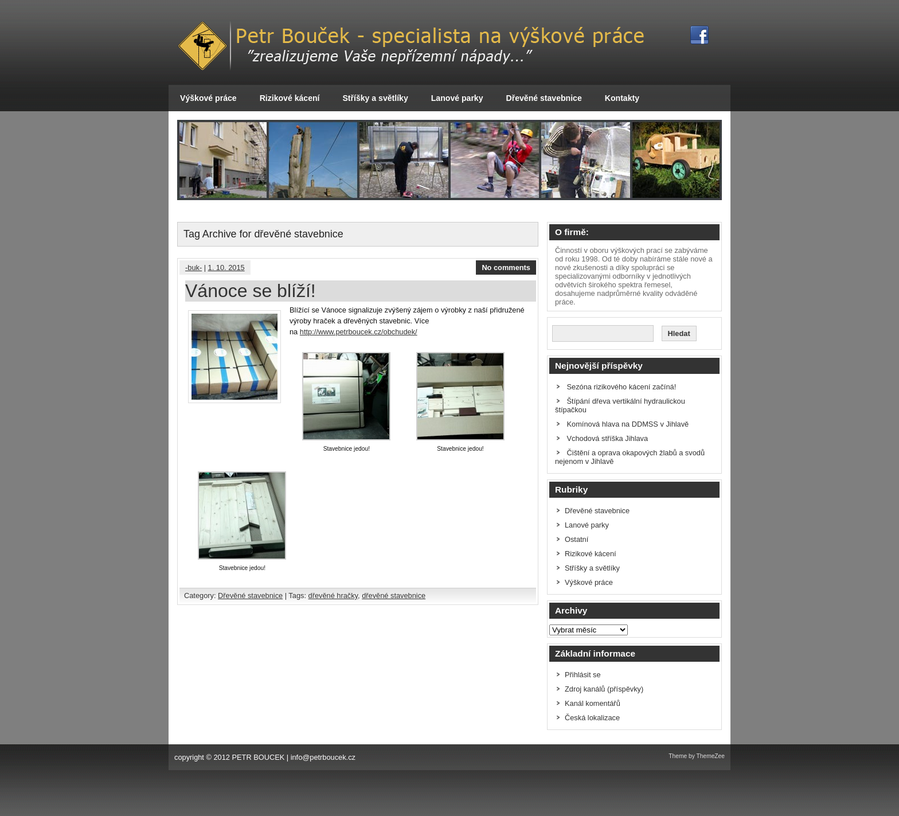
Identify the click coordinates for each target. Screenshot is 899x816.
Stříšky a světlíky (375, 98)
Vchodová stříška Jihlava (607, 438)
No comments (506, 267)
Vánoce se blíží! (250, 290)
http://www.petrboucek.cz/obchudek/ (358, 331)
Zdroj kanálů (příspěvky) (604, 689)
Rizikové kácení (290, 98)
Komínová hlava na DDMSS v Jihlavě (628, 424)
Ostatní (576, 539)
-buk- (193, 267)
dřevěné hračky (333, 595)
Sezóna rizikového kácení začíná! (622, 386)
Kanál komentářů (592, 703)
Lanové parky (457, 98)
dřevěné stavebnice (393, 595)
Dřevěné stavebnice (544, 98)
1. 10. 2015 (226, 267)
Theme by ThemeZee (697, 756)
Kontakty (622, 98)
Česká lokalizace (592, 717)
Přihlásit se (583, 674)
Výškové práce (208, 98)
